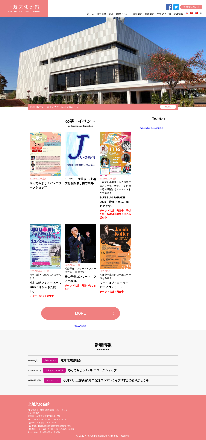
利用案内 (149, 14)
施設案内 (137, 14)
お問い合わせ (191, 7)
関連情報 (178, 14)
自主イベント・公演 (54, 370)
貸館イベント (123, 14)
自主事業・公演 (105, 14)
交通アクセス (164, 14)
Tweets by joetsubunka (151, 128)
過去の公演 (80, 326)
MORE (168, 107)
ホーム (90, 14)
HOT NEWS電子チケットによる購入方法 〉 (56, 107)
